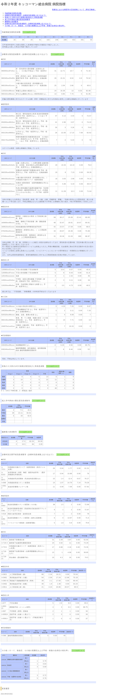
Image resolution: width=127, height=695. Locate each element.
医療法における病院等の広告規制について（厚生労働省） (74, 9)
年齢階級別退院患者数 (13, 13)
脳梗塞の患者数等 (11, 21)
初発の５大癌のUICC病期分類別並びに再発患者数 (24, 17)
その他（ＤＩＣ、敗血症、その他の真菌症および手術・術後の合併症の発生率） (35, 26)
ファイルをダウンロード (29, 32)
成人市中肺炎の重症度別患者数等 (17, 19)
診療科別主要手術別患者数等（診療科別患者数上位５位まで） (28, 23)
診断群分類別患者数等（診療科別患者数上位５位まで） (26, 15)
